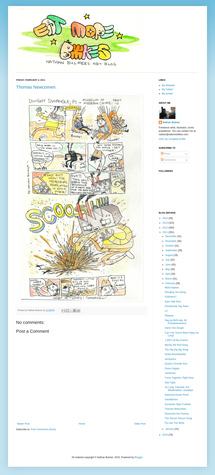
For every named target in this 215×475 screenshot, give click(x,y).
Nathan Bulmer (171, 122)
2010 (166, 434)
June (168, 264)
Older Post (140, 423)
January (170, 429)
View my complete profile (172, 139)
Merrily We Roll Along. (176, 345)
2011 (166, 232)
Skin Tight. (170, 382)
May (168, 269)
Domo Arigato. (172, 368)
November (171, 241)
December (171, 236)
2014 (166, 218)
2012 (166, 227)
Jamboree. (170, 373)
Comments (168, 160)
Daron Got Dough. (174, 328)
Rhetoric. (169, 315)
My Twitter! (167, 89)
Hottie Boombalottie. (175, 354)
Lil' (166, 311)
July (167, 259)
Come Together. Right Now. (179, 377)
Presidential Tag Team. (177, 306)
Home (82, 423)
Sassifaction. (171, 399)
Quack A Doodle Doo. (176, 363)
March (169, 278)
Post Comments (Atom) (43, 429)
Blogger (138, 457)
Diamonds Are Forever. (177, 413)
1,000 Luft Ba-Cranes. (176, 340)
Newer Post (23, 423)
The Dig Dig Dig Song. (177, 349)
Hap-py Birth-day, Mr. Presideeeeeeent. (176, 322)
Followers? (170, 296)
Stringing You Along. (175, 292)
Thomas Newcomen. (36, 87)
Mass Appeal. (172, 287)
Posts (165, 153)
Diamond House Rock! (177, 394)
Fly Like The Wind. (175, 423)
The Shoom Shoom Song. (178, 418)
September (171, 250)
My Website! (168, 85)
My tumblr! (167, 93)
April (168, 273)
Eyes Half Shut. (173, 301)
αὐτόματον (170, 359)
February (170, 283)
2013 (166, 222)
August (169, 255)
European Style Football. (178, 404)
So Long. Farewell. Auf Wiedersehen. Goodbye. (179, 388)
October (170, 245)
